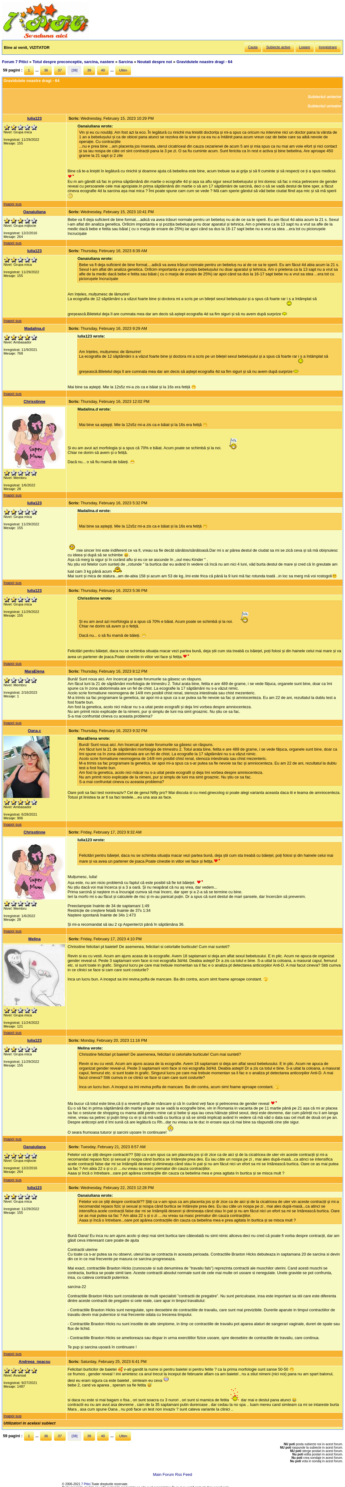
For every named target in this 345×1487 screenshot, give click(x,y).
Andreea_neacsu (34, 1361)
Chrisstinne (34, 401)
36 (46, 70)
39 (89, 70)
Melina (34, 939)
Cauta (253, 47)
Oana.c (34, 730)
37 (60, 70)
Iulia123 (34, 118)
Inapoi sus (12, 204)
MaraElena (34, 671)
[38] (74, 70)
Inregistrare (328, 47)
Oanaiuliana (34, 211)
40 (103, 70)
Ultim (123, 70)
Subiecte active (278, 47)
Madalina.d (34, 328)
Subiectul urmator (325, 106)
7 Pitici (86, 1484)
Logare (304, 47)
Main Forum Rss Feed (172, 1474)
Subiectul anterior (325, 96)
